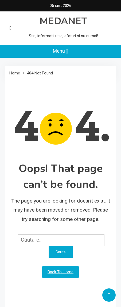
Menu (60, 51)
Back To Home (60, 272)
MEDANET (63, 21)
